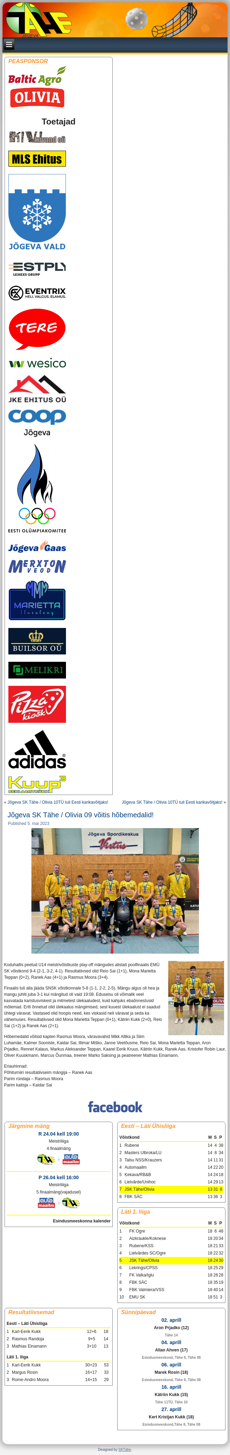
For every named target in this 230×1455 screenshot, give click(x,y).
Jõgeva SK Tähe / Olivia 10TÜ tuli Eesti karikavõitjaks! (58, 802)
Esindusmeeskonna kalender (82, 1221)
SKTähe (124, 1450)
